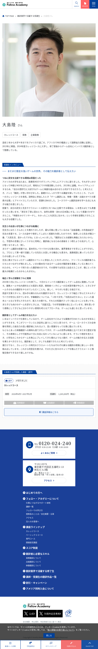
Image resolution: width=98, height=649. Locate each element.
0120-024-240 (55, 443)
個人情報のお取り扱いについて (61, 629)
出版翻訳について (33, 561)
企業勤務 (35, 134)
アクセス (29, 517)
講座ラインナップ (35, 527)
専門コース (30, 538)
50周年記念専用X (49, 613)
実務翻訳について (33, 558)
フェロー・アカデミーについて (42, 498)
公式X (29, 613)
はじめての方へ (34, 492)
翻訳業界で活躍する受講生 (28, 16)
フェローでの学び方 (34, 510)
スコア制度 (32, 548)
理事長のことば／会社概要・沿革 (40, 514)
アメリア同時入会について (40, 588)
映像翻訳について (33, 565)
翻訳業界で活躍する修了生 (40, 571)
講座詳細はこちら (50, 411)
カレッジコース (11, 134)
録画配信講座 (31, 542)
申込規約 (35, 621)
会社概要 (26, 621)
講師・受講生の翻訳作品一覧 (41, 577)
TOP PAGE (9, 16)
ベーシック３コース (34, 535)
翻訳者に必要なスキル (37, 554)
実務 (24, 134)
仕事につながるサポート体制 (38, 502)
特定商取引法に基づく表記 (50, 621)
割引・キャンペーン (36, 582)
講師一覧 (30, 506)
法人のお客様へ (32, 521)
